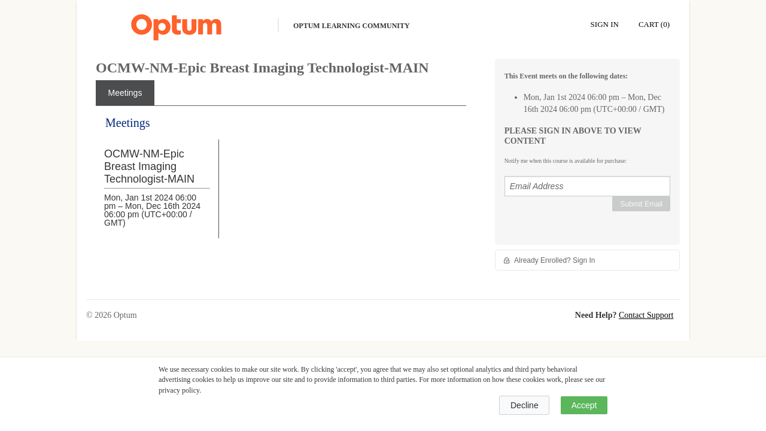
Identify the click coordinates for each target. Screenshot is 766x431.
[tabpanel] (281, 186)
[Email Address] (587, 186)
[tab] (125, 92)
